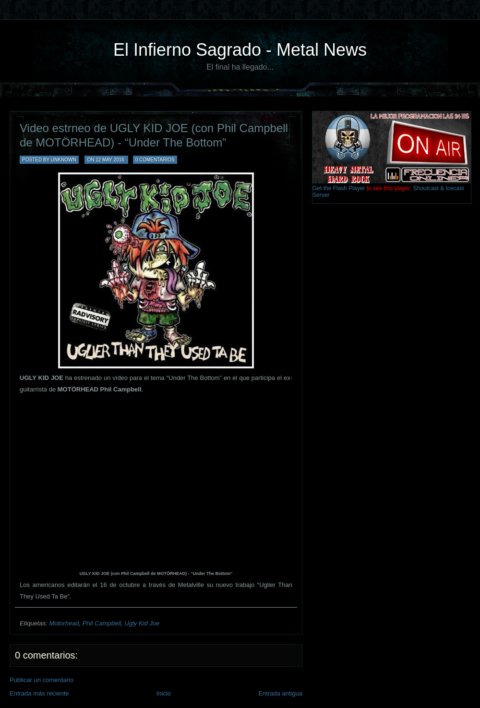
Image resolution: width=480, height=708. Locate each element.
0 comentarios (155, 159)
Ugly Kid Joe (141, 623)
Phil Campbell (102, 623)
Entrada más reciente (39, 693)
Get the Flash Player (338, 188)
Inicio (163, 693)
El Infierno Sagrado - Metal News (240, 50)
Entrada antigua (280, 693)
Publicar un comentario (41, 680)
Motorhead (64, 623)
